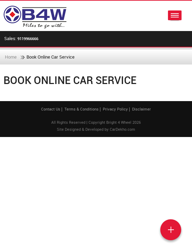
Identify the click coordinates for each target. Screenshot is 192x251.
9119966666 (27, 38)
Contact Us (50, 109)
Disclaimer (141, 109)
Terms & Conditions (81, 109)
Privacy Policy (115, 109)
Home (11, 57)
